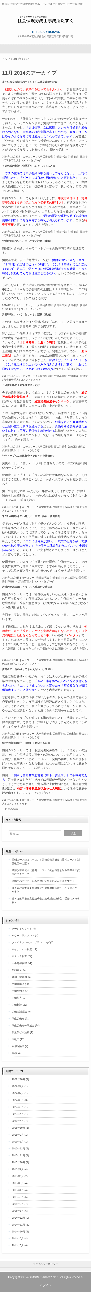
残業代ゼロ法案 (20, 1032)
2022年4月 (18, 1114)
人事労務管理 (45, 156)
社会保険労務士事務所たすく (45, 19)
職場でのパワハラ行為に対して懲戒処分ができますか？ (43, 881)
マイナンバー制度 (22, 949)
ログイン (45, 1285)
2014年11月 (18, 1224)
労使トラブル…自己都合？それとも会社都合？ (28, 455)
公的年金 (17, 970)
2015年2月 (18, 1203)
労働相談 (73, 156)
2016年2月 (18, 1134)
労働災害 (17, 997)
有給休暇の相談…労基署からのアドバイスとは (28, 165)
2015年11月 (18, 1155)
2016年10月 (18, 1127)
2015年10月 (18, 1162)
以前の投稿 (10, 809)
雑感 (14, 1053)
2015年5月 (18, 1183)
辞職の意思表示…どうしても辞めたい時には (27, 586)
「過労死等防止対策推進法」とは (21, 385)
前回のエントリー (14, 594)
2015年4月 (18, 1190)
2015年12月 (18, 1148)
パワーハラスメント (23, 935)
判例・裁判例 (19, 977)
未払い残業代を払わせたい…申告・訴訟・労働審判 (31, 516)
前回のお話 (80, 273)
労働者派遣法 (19, 1011)
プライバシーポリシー (45, 1263)
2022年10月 (18, 1079)
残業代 (73, 577)
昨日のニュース (30, 405)
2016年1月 (18, 1141)
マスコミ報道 (19, 956)
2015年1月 (18, 1210)
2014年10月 (18, 1231)
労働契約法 (18, 990)
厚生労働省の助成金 (23, 1025)
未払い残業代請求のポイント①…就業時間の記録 (29, 82)
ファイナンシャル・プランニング (30, 942)
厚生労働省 (60, 446)
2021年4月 (18, 1120)
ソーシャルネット (22, 928)
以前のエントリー (14, 198)
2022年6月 (18, 1100)
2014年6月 (18, 1238)
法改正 (72, 446)
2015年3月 (18, 1197)
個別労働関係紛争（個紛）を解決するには (26, 742)
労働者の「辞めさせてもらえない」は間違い (27, 669)
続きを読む (59, 149)
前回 (5, 248)
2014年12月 (18, 1217)
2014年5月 (18, 1245)
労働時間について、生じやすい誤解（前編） (27, 314)
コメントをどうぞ (31, 160)
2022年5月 (18, 1107)
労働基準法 (60, 156)
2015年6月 (18, 1176)
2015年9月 (18, 1169)
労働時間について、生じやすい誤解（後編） (27, 240)
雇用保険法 (18, 1046)
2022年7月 (18, 1093)
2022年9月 (18, 1086)
